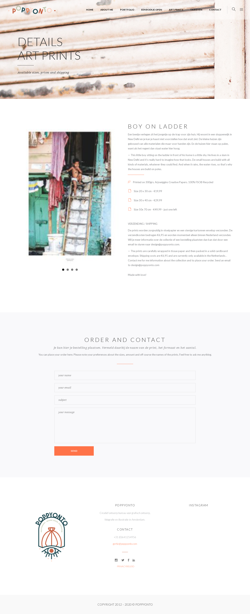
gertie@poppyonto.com (125, 543)
